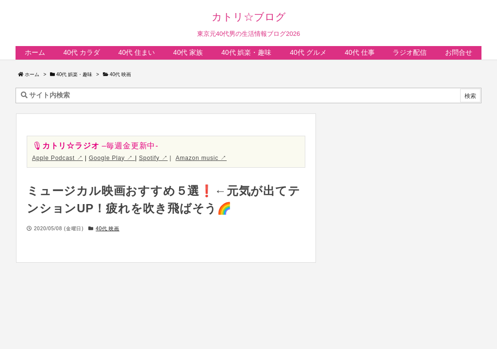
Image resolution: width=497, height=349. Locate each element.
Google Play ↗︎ (112, 158)
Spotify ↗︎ (153, 158)
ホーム (32, 74)
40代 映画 (120, 74)
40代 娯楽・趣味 (74, 74)
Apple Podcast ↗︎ (57, 158)
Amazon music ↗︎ (201, 158)
